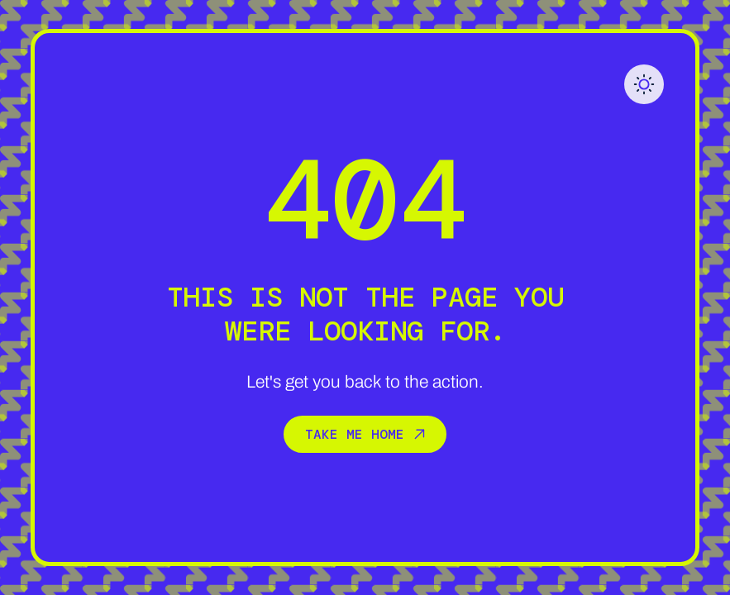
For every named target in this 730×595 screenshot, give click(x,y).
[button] (644, 84)
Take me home (365, 433)
